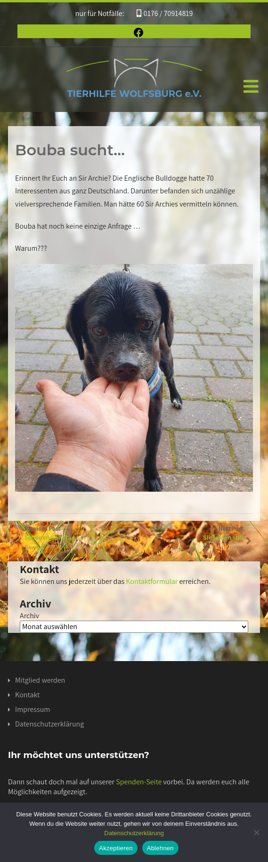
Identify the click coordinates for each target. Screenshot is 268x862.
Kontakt (27, 695)
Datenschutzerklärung (49, 724)
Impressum (32, 709)
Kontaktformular (152, 581)
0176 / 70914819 (165, 13)
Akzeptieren (115, 848)
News (237, 547)
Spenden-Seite (139, 782)
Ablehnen (160, 848)
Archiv (29, 616)
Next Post (189, 533)
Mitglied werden (40, 680)
